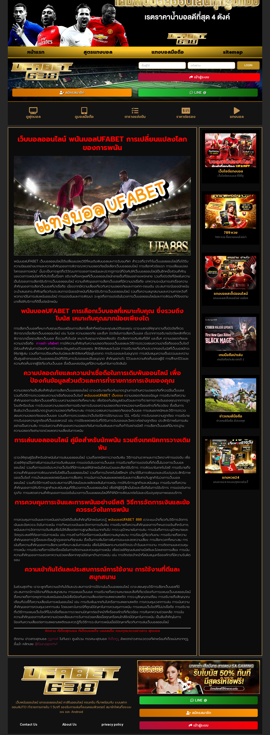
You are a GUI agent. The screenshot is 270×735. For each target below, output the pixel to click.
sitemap (233, 52)
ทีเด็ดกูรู (113, 639)
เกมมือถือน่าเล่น (231, 356)
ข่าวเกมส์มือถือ (230, 417)
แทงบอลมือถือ (168, 52)
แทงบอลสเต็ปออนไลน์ (231, 294)
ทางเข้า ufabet (47, 344)
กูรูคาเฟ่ (53, 639)
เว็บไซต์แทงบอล (230, 172)
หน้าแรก (35, 52)
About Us (69, 725)
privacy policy (112, 725)
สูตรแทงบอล (97, 52)
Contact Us (28, 725)
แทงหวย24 (230, 478)
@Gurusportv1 (46, 645)
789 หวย (230, 233)
